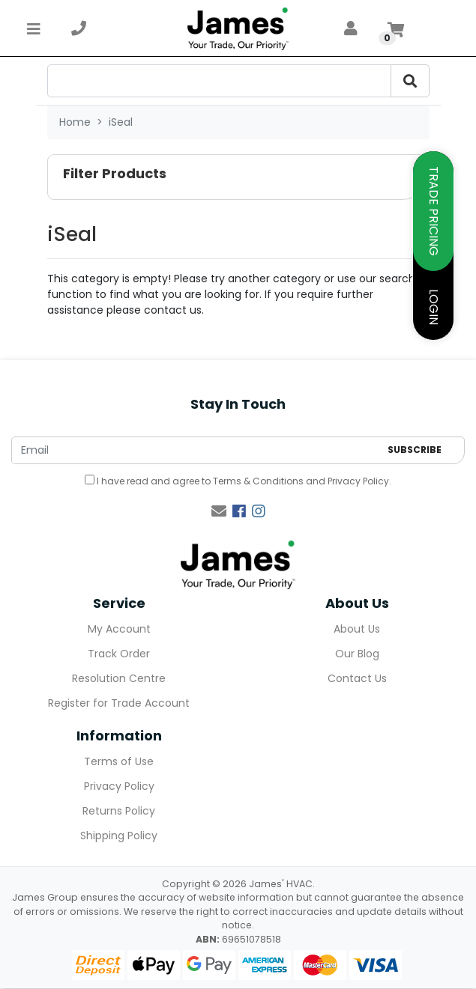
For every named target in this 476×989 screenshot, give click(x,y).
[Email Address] (195, 450)
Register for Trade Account (119, 703)
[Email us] (218, 511)
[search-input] (219, 80)
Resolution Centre (119, 678)
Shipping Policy (118, 835)
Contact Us (357, 678)
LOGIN (433, 307)
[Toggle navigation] (33, 28)
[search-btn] (410, 80)
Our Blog (357, 653)
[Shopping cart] (396, 28)
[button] (238, 177)
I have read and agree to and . (238, 481)
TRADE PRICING (433, 211)
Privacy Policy (358, 481)
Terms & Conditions (258, 481)
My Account (119, 628)
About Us (357, 628)
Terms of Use (119, 761)
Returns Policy (118, 810)
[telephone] (78, 28)
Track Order (119, 653)
